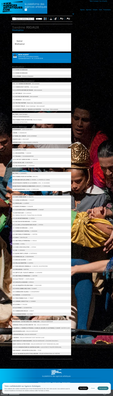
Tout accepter (103, 388)
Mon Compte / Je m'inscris (98, 1)
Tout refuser (83, 388)
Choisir (93, 388)
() (35, 56)
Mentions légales (66, 382)
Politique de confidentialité (44, 382)
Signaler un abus (56, 382)
